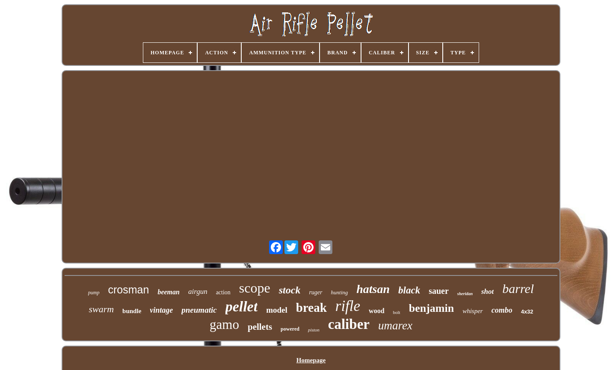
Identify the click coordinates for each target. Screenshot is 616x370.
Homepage (311, 360)
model (276, 309)
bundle (131, 311)
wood (376, 310)
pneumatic (198, 309)
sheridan (465, 293)
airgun (197, 291)
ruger (315, 292)
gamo (224, 324)
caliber (349, 324)
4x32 (527, 311)
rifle (347, 306)
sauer (439, 291)
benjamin (431, 308)
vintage (161, 310)
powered (290, 329)
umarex (395, 325)
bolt (396, 312)
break (311, 307)
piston (314, 329)
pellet (241, 306)
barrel (518, 288)
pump (94, 293)
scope (254, 288)
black (409, 290)
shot (487, 291)
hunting (339, 292)
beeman (168, 292)
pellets (260, 327)
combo (502, 310)
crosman (128, 290)
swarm (101, 309)
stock (290, 290)
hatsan (373, 289)
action (223, 292)
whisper (472, 311)
